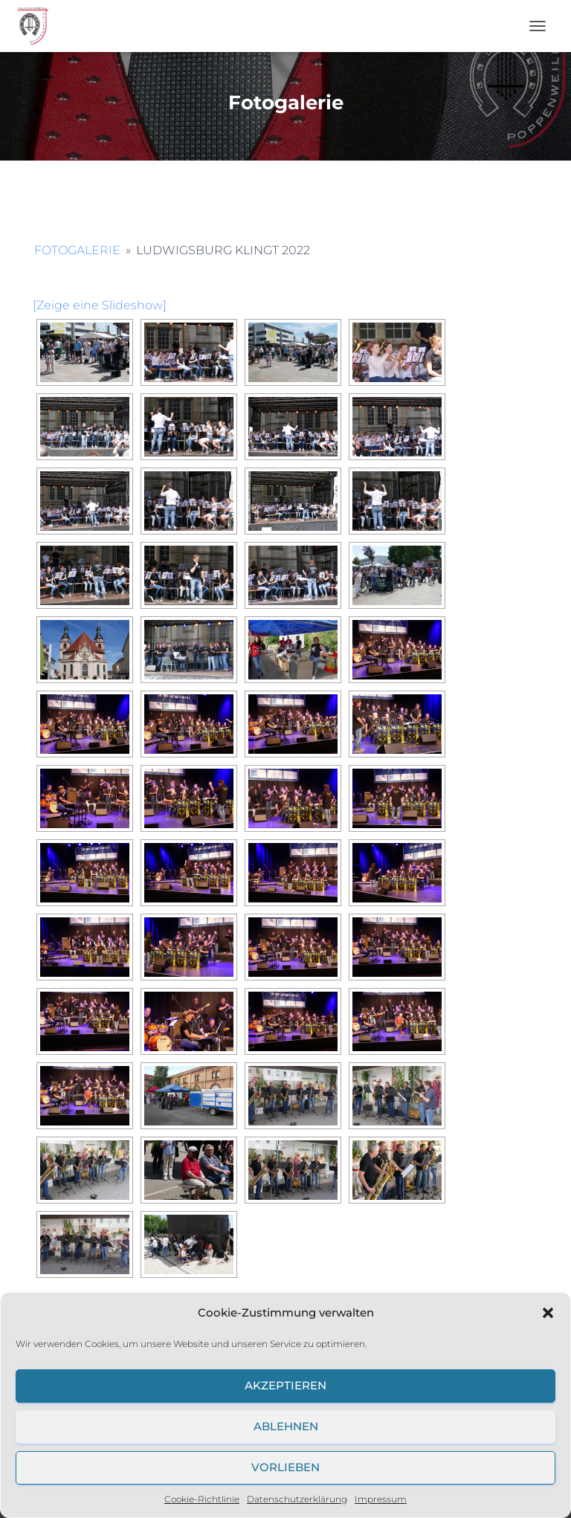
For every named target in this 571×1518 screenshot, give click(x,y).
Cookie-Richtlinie (201, 1499)
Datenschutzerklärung (297, 1499)
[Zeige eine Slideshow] (100, 305)
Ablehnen (286, 1426)
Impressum (381, 1499)
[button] (548, 1312)
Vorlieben (285, 1467)
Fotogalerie (77, 250)
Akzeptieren (285, 1385)
